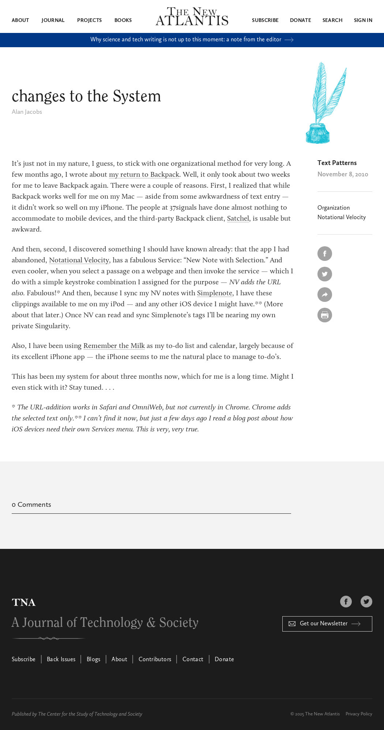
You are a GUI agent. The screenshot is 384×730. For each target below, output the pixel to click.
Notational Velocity (79, 260)
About (20, 20)
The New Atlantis (322, 714)
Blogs (94, 660)
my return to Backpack (144, 175)
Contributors (155, 660)
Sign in (363, 20)
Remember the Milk (114, 346)
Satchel (238, 218)
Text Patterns (337, 163)
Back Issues (61, 660)
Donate (300, 20)
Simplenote (214, 293)
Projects (89, 20)
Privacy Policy (359, 714)
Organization (333, 208)
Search (333, 20)
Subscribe (265, 20)
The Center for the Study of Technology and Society (90, 714)
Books (123, 20)
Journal (53, 20)
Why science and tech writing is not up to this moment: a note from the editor (192, 40)
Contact (193, 660)
